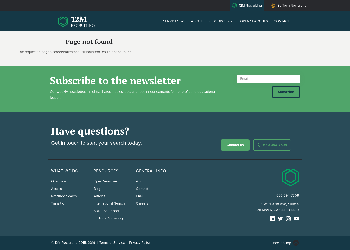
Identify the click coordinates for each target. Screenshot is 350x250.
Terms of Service (112, 242)
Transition (58, 203)
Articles (99, 196)
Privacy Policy (140, 242)
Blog (97, 188)
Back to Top (282, 243)
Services (174, 21)
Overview (58, 181)
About (197, 21)
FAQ (139, 196)
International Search (109, 203)
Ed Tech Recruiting (292, 5)
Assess (56, 188)
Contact (282, 21)
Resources (221, 21)
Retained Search (64, 196)
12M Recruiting (250, 5)
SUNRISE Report (106, 211)
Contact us (235, 145)
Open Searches (254, 21)
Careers (142, 203)
